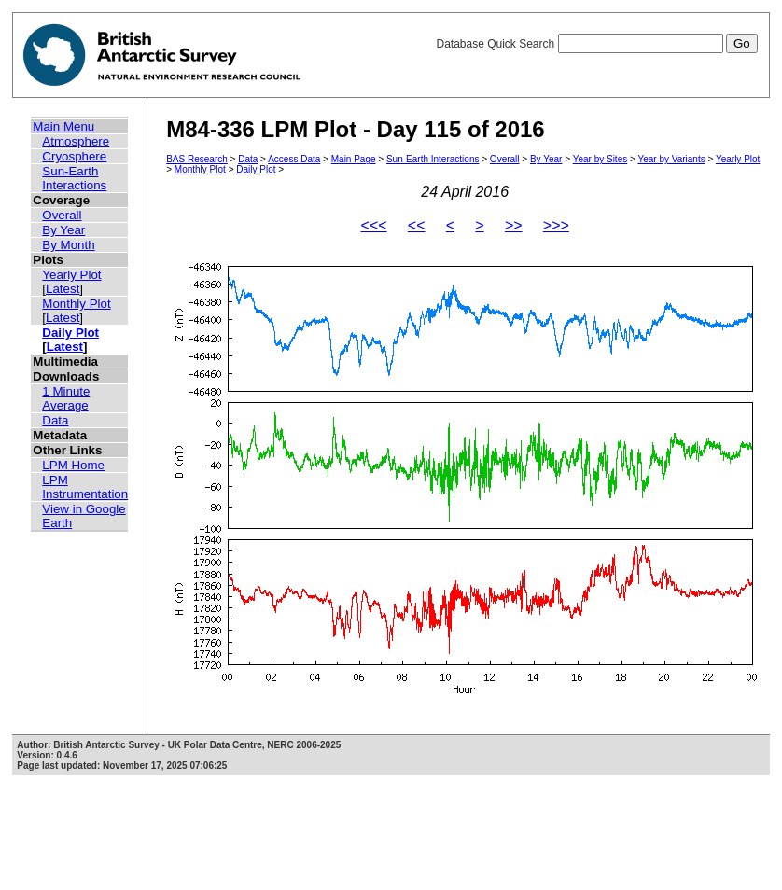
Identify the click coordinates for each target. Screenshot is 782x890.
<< (417, 225)
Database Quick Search (596, 43)
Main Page (353, 159)
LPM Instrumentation (85, 487)
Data (55, 420)
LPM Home (73, 465)
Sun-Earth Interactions (74, 178)
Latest (62, 289)
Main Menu (63, 126)
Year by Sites (600, 159)
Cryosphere (74, 156)
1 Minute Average (66, 398)
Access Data (294, 159)
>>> (556, 225)
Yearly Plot (71, 275)
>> (514, 225)
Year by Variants (671, 159)
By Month (68, 245)
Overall (61, 215)
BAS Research (197, 159)
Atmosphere (75, 141)
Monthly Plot (76, 304)
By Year (63, 230)
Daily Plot (70, 333)
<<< (374, 225)
